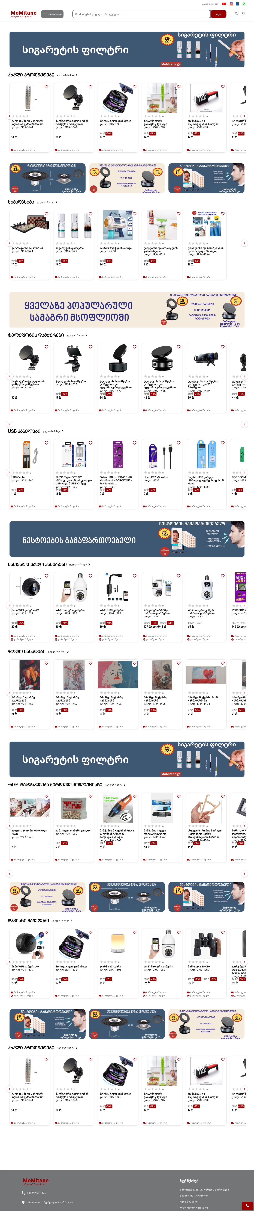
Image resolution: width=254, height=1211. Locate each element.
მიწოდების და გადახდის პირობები (204, 1189)
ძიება (216, 14)
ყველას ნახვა (68, 75)
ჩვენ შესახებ (189, 1201)
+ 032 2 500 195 (210, 4)
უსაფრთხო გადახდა (194, 1207)
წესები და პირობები (194, 1195)
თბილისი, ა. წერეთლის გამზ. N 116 (47, 1202)
